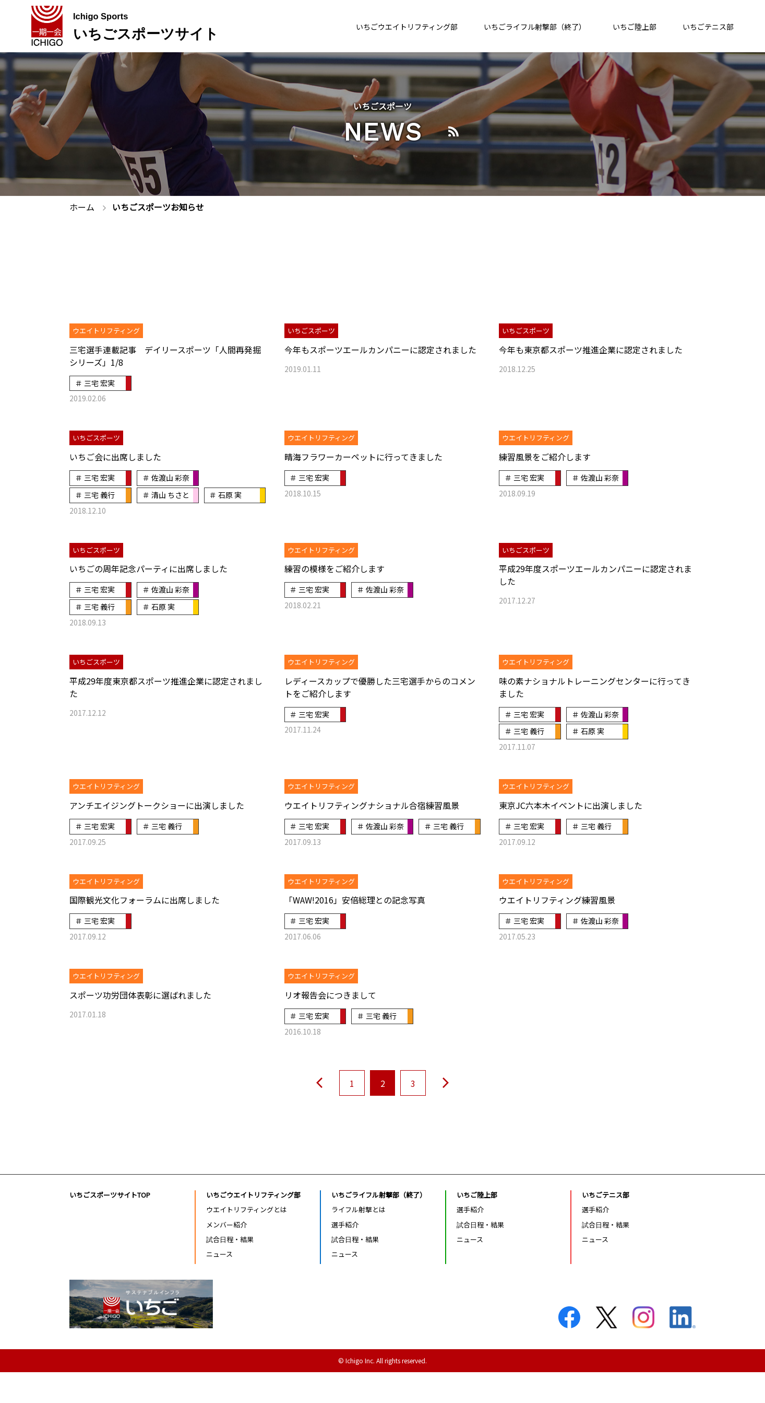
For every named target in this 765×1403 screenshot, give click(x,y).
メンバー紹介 (226, 1255)
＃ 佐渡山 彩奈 (166, 477)
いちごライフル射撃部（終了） (514, 26)
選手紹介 (344, 1255)
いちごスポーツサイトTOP (109, 1226)
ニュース (219, 1285)
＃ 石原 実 (91, 511)
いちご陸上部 (624, 26)
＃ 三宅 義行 (95, 494)
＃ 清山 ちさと (166, 494)
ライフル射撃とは (358, 1240)
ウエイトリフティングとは (246, 1240)
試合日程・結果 (230, 1270)
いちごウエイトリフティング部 (371, 26)
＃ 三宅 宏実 (95, 383)
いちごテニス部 (704, 26)
